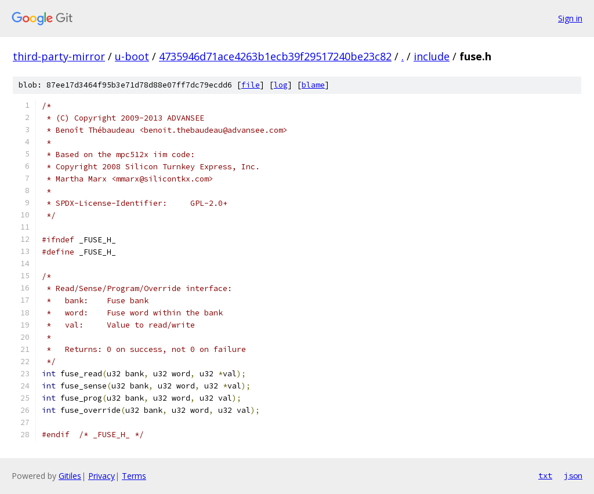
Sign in (570, 18)
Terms (134, 475)
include (432, 56)
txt (545, 475)
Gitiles (70, 475)
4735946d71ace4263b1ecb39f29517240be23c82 (275, 56)
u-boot (132, 56)
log (281, 85)
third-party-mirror (59, 56)
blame (313, 85)
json (573, 475)
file (250, 85)
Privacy (101, 475)
